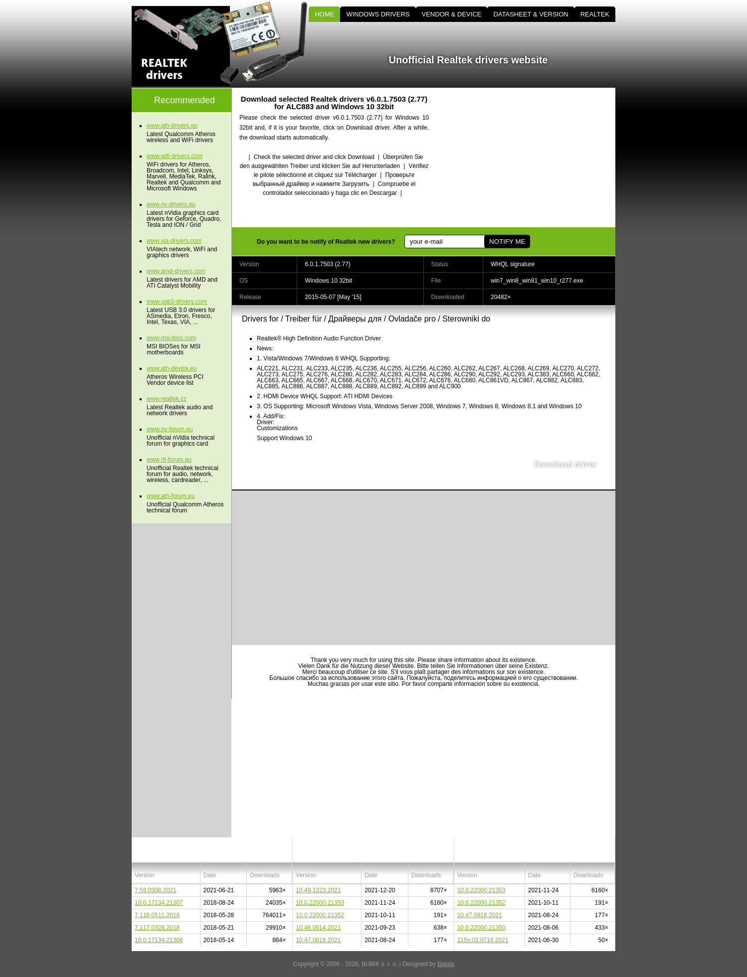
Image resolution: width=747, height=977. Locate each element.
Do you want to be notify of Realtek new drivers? (326, 241)
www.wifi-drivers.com (174, 156)
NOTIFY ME (507, 241)
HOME (324, 14)
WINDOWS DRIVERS (377, 14)
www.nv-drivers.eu (171, 204)
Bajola (445, 964)
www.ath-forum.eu (171, 496)
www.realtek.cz (167, 399)
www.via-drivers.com (174, 241)
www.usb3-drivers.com (177, 302)
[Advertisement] (530, 157)
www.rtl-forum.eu (169, 460)
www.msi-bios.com (171, 338)
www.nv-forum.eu (170, 429)
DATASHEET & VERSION (530, 14)
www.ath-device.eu (172, 368)
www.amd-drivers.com (176, 271)
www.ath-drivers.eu (172, 126)
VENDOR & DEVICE (452, 14)
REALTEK (594, 14)
